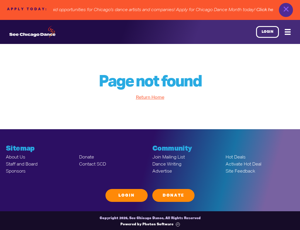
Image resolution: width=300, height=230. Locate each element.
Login (268, 32)
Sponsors (15, 171)
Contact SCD (92, 164)
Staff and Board (22, 164)
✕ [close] (286, 10)
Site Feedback (240, 171)
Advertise (162, 171)
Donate (86, 157)
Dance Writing (166, 164)
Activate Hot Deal (243, 164)
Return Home (150, 97)
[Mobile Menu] (288, 32)
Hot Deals (236, 157)
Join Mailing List (168, 157)
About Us (15, 157)
